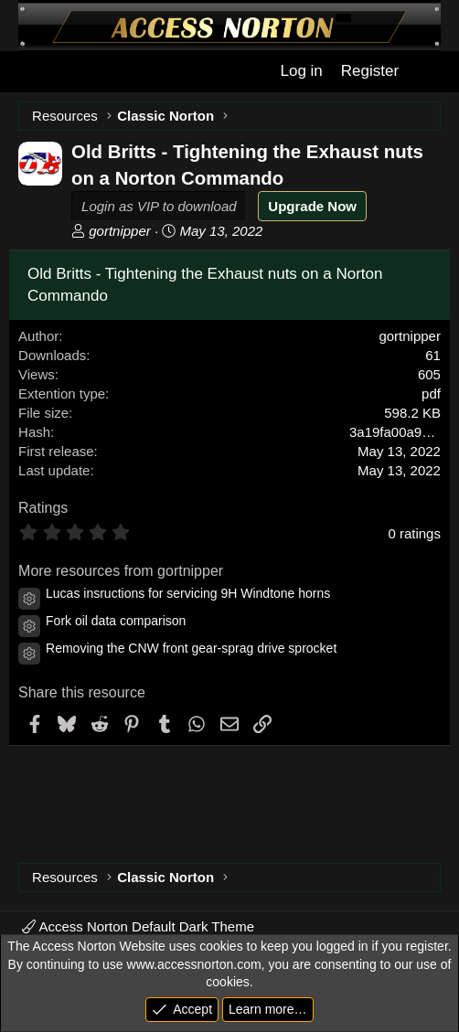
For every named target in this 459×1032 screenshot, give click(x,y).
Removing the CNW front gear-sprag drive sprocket (191, 648)
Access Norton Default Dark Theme (138, 926)
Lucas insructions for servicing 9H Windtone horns (188, 593)
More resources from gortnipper (120, 571)
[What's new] (427, 71)
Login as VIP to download (159, 206)
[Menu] (30, 72)
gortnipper (120, 231)
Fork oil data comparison (116, 620)
